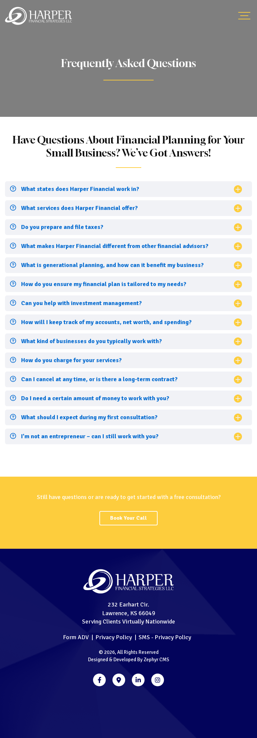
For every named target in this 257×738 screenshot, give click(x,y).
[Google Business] (118, 680)
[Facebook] (99, 680)
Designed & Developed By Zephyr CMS (128, 660)
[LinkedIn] (138, 680)
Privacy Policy (113, 637)
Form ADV (76, 637)
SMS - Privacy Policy (165, 637)
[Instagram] (157, 680)
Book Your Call (128, 518)
